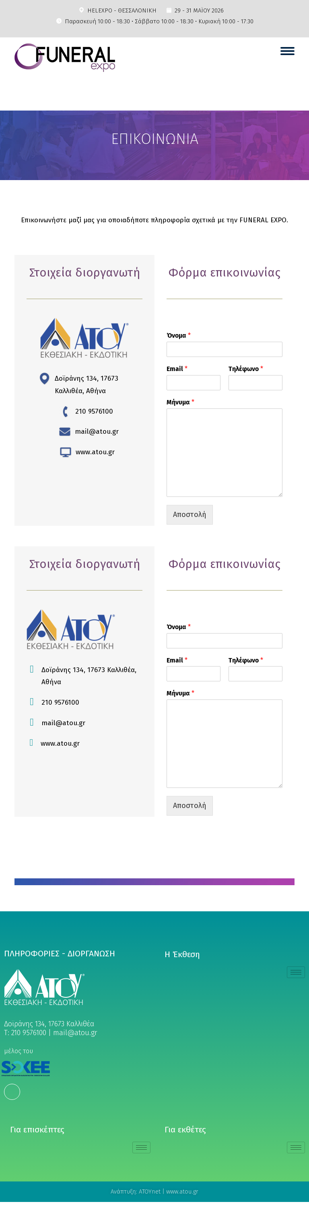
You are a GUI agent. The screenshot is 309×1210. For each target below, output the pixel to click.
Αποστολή (189, 514)
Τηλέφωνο (246, 369)
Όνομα (179, 335)
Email (177, 369)
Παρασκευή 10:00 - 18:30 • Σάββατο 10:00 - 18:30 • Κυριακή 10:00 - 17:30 (159, 21)
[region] (154, 145)
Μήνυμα (180, 402)
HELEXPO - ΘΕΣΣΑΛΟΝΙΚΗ (122, 10)
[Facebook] (12, 1092)
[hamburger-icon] (296, 972)
